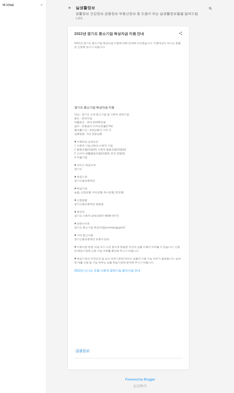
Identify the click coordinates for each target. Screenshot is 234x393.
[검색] (210, 9)
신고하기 (140, 386)
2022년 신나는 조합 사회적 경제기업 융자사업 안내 (107, 270)
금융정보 (82, 351)
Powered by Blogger (140, 379)
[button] (180, 33)
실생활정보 (85, 8)
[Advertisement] (202, 75)
